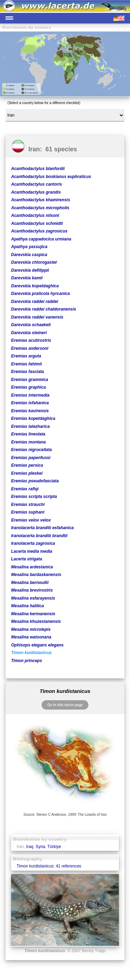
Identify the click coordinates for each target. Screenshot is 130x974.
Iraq (29, 846)
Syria (40, 846)
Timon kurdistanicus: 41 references (49, 866)
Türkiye (54, 846)
